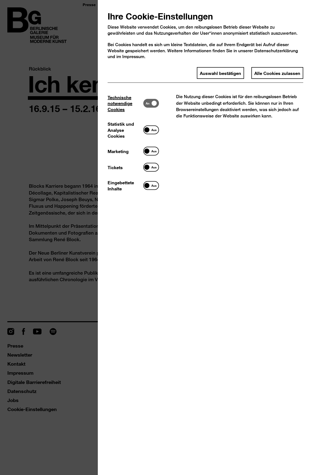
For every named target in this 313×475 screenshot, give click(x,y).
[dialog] (156, 237)
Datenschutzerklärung (276, 50)
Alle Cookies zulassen (277, 73)
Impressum (133, 56)
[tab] (125, 103)
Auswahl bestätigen (220, 73)
